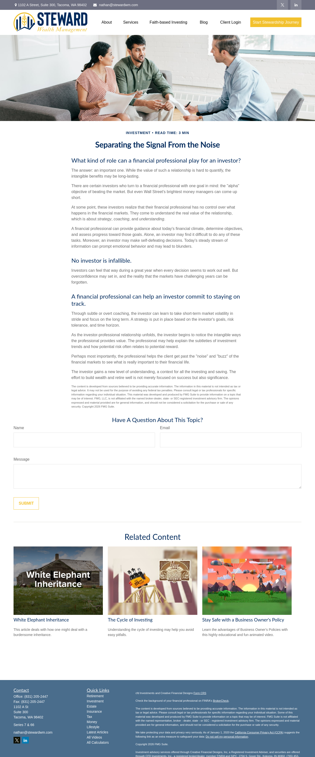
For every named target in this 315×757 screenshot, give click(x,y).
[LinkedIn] (295, 5)
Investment (95, 701)
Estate (92, 706)
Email (165, 428)
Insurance (94, 711)
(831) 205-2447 (36, 696)
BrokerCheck (221, 700)
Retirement (95, 696)
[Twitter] (282, 5)
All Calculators (98, 742)
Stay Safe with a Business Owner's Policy (243, 619)
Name (19, 428)
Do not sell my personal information (227, 736)
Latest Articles (97, 732)
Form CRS (199, 693)
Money (92, 722)
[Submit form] (26, 503)
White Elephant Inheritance (41, 619)
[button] (107, 22)
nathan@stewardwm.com (115, 5)
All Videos (94, 737)
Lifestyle (93, 727)
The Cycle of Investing (130, 619)
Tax (89, 717)
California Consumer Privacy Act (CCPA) (259, 732)
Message (22, 459)
